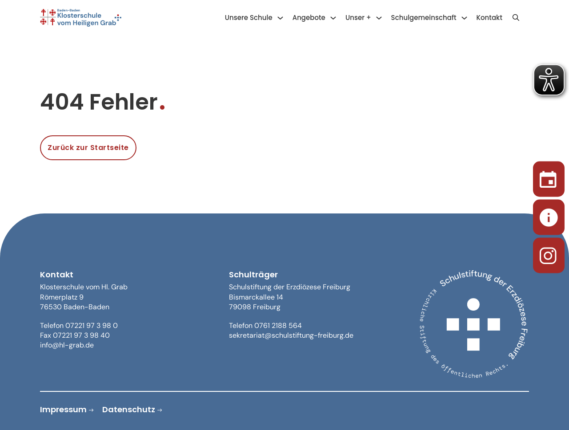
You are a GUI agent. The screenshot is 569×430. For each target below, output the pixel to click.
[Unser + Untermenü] (379, 18)
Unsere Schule (248, 17)
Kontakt (489, 17)
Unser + (358, 17)
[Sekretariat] (549, 215)
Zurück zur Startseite (88, 147)
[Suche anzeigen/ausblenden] (515, 18)
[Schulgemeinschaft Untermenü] (464, 18)
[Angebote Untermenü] (333, 18)
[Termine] (549, 177)
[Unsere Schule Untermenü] (280, 18)
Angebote (309, 17)
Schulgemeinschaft (424, 17)
